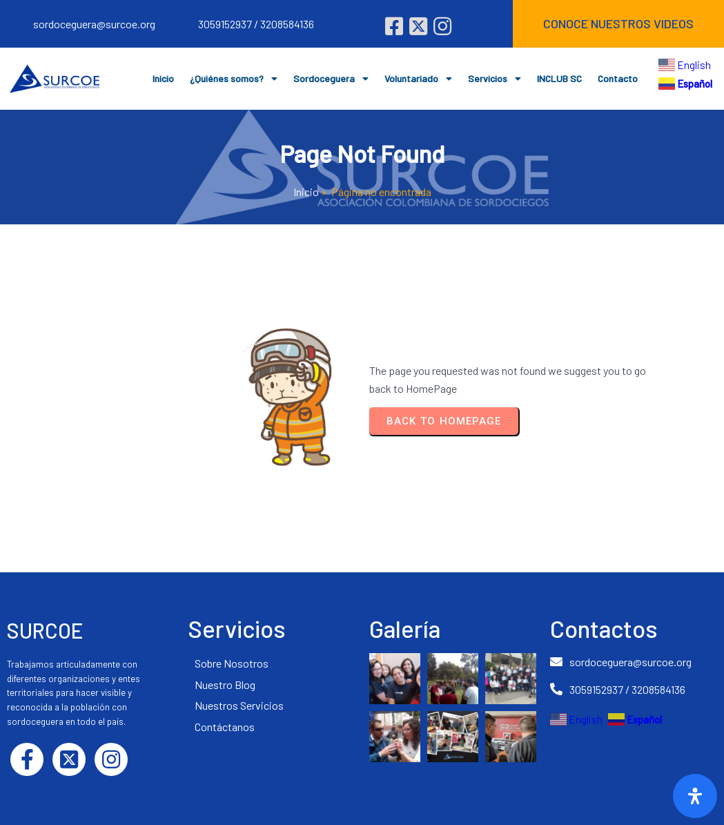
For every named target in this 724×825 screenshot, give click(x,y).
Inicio (306, 191)
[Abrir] (695, 796)
